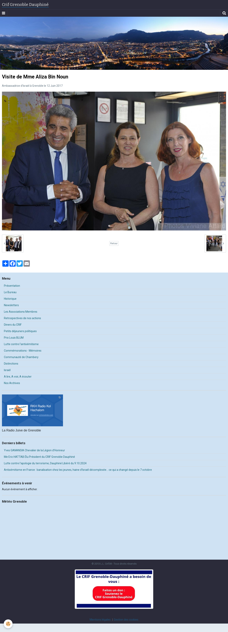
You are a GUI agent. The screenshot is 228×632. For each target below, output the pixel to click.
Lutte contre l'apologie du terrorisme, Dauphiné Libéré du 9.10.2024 (45, 463)
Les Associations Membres (20, 311)
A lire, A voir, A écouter (18, 376)
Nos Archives (12, 383)
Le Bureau (10, 292)
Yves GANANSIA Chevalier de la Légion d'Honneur (34, 450)
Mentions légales (100, 619)
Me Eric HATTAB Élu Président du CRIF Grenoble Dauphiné (39, 456)
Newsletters (11, 305)
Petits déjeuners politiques (20, 331)
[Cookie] (8, 623)
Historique (10, 298)
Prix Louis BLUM (14, 337)
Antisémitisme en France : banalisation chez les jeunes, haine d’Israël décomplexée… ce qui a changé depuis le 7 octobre (78, 469)
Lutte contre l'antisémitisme (21, 344)
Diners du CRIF (13, 324)
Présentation (12, 285)
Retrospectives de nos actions (22, 318)
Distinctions (11, 363)
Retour (114, 243)
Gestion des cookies (126, 619)
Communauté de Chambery (21, 357)
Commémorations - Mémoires (22, 350)
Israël (7, 370)
